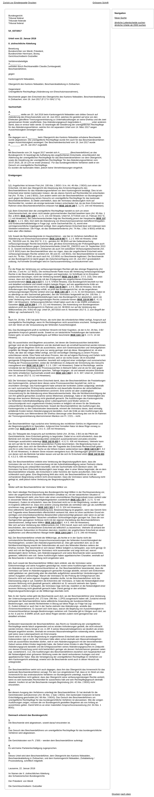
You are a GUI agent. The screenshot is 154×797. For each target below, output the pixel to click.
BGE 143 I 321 (46, 507)
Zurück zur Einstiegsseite (15, 2)
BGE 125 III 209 (27, 304)
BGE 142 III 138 (35, 365)
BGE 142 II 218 (27, 428)
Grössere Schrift (100, 2)
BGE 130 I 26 (61, 292)
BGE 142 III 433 (50, 441)
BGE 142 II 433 (53, 522)
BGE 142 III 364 (58, 287)
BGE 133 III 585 (85, 299)
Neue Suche (121, 18)
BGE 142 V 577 (34, 281)
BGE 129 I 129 (28, 216)
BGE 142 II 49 (92, 449)
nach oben (126, 794)
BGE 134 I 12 (77, 335)
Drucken (32, 2)
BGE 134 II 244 (63, 532)
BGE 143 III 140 (67, 205)
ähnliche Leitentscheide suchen (130, 22)
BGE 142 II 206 (69, 276)
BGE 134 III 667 (58, 238)
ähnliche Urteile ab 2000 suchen (130, 25)
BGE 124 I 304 (63, 373)
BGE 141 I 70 (77, 499)
